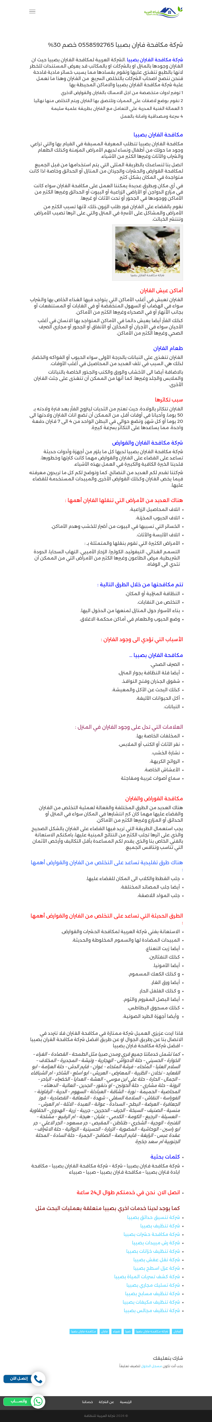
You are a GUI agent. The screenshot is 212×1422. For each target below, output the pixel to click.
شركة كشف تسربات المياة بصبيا (147, 1276)
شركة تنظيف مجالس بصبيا (152, 1310)
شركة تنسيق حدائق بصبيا (153, 1217)
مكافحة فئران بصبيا (83, 1331)
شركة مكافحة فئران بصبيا (152, 1331)
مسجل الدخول (151, 1366)
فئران (104, 1331)
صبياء (116, 1331)
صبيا (128, 1331)
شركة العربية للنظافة (99, 1416)
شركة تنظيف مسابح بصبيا (152, 1293)
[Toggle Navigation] (32, 12)
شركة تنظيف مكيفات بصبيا (151, 1302)
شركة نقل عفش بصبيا (156, 1259)
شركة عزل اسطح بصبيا (156, 1268)
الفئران (177, 1331)
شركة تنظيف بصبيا (160, 1226)
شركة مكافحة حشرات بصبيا (151, 1234)
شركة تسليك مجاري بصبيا (153, 1285)
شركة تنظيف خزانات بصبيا (153, 1251)
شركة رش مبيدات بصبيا (156, 1242)
